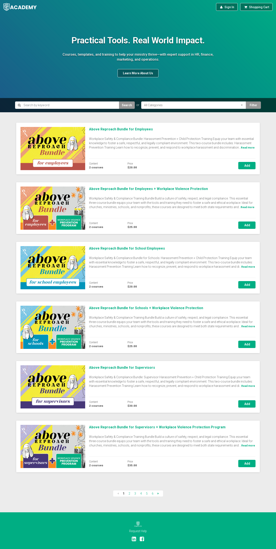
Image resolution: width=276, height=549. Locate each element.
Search (127, 105)
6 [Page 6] (153, 493)
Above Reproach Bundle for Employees (121, 129)
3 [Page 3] (135, 493)
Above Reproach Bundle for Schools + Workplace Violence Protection (146, 308)
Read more (248, 147)
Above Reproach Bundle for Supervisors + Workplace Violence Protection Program (157, 427)
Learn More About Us (138, 73)
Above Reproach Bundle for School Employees (127, 248)
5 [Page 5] (147, 493)
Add (247, 165)
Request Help (138, 531)
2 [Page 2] (129, 493)
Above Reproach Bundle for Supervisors (122, 367)
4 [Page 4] (141, 493)
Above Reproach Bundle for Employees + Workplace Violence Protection (148, 189)
